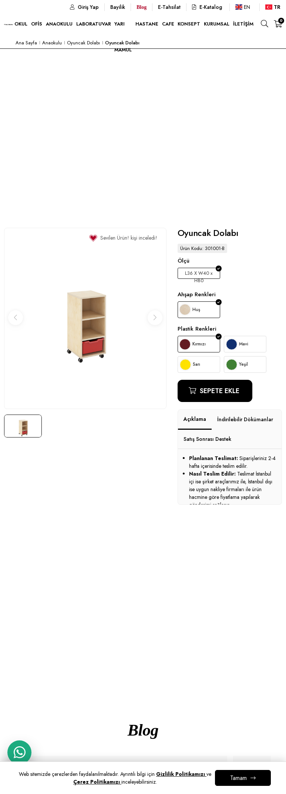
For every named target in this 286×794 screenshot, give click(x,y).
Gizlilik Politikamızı (181, 774)
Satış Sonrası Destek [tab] (207, 439)
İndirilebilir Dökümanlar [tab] (245, 419)
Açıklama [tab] (195, 419)
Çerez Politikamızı (97, 781)
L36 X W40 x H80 (198, 274)
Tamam (238, 778)
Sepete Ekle (218, 391)
